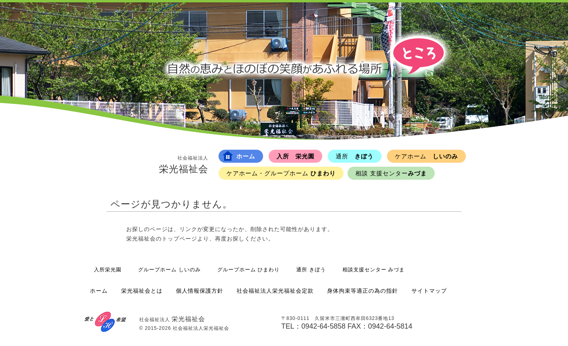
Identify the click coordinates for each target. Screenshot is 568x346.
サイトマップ (429, 291)
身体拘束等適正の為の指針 (362, 291)
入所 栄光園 (295, 156)
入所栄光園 (107, 270)
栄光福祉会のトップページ (161, 238)
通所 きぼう (311, 270)
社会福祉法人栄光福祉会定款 (275, 291)
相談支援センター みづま (373, 270)
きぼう (355, 156)
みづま (391, 173)
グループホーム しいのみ (169, 270)
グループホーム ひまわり (248, 270)
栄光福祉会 (183, 164)
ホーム (238, 156)
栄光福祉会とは (142, 291)
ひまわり (281, 173)
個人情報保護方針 (199, 291)
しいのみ (426, 156)
